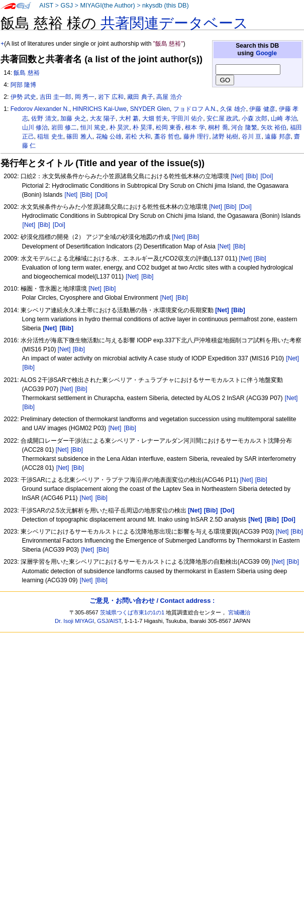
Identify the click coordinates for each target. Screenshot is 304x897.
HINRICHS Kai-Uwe (99, 108)
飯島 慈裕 (26, 72)
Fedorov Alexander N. (40, 108)
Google (266, 53)
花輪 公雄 (109, 136)
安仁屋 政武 (222, 118)
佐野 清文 (44, 118)
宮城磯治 (239, 612)
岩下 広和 (111, 96)
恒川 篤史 (93, 127)
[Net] (237, 176)
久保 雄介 (233, 108)
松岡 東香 (168, 127)
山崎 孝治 (283, 118)
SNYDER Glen (150, 108)
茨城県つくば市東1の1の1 (132, 612)
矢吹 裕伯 (273, 127)
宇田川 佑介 (187, 118)
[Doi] (266, 176)
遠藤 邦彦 (277, 136)
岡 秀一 (84, 96)
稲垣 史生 (50, 136)
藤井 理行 (196, 136)
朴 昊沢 (119, 127)
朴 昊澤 (142, 127)
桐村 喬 (218, 127)
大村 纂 (129, 118)
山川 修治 (35, 127)
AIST (46, 5)
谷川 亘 (251, 136)
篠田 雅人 (79, 136)
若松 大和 (138, 136)
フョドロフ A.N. (195, 108)
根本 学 (195, 127)
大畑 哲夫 (155, 118)
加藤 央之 (73, 118)
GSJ (66, 5)
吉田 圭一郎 (55, 96)
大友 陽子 (103, 118)
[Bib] (252, 176)
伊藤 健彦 (262, 108)
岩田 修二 (64, 127)
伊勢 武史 (23, 96)
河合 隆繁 (244, 127)
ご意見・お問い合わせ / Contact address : (152, 600)
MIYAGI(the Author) (107, 5)
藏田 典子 (140, 96)
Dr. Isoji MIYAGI (74, 621)
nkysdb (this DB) (165, 5)
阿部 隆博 (23, 84)
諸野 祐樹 (225, 136)
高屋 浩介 (169, 96)
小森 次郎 (254, 118)
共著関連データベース (174, 23)
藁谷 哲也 (167, 136)
